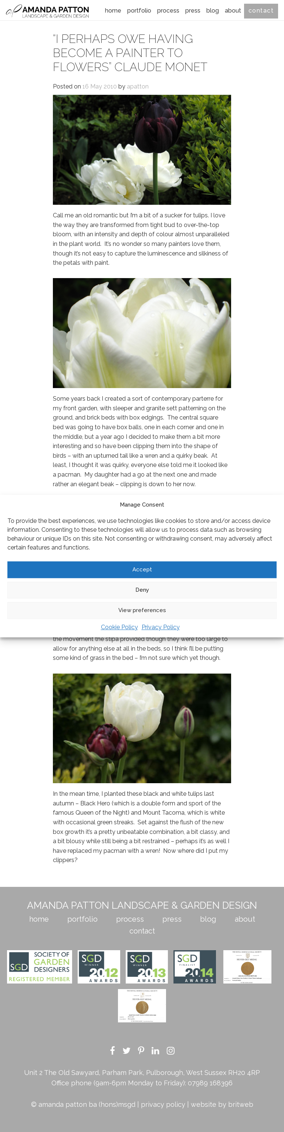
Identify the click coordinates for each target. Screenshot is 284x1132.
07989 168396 (210, 1083)
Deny (142, 590)
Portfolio (139, 10)
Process (168, 10)
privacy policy (163, 1104)
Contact (261, 10)
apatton (138, 86)
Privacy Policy (161, 627)
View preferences (142, 610)
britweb (240, 1104)
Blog (212, 10)
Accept (142, 569)
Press (192, 10)
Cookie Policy (119, 627)
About (233, 10)
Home (113, 10)
